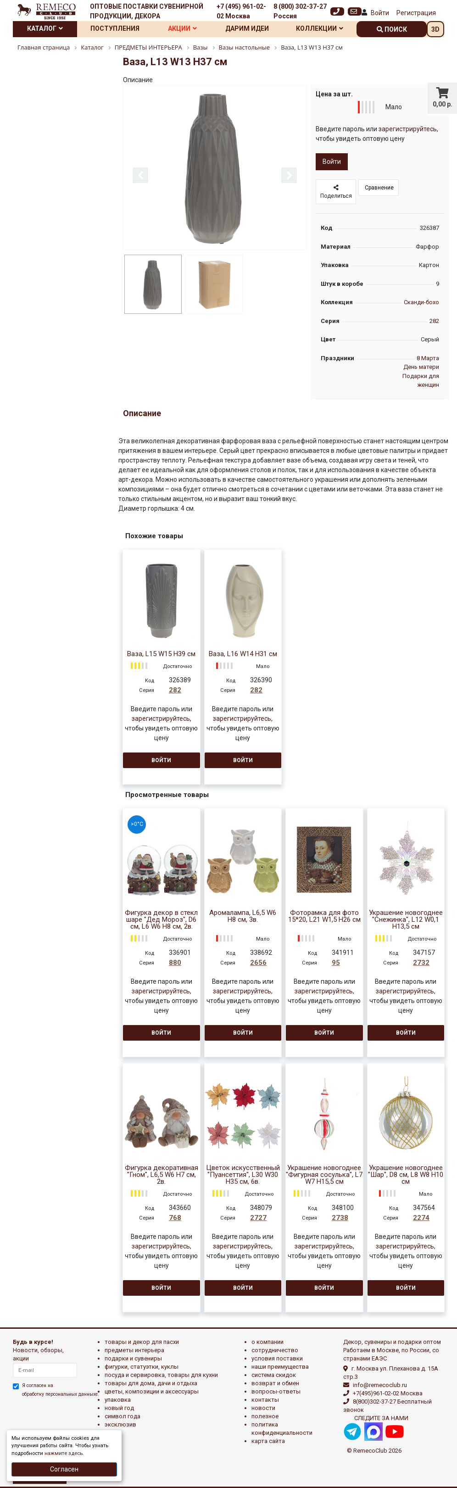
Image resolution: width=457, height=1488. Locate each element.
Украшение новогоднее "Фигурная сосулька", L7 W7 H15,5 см (324, 1175)
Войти (380, 13)
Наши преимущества (280, 1366)
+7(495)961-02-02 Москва (388, 1393)
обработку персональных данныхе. (60, 1394)
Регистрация (416, 13)
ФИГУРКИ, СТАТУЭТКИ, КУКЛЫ (141, 1366)
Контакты (265, 1399)
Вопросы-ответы (276, 1391)
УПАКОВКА (118, 1399)
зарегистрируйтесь (408, 129)
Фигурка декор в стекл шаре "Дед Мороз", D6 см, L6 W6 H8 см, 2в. (161, 919)
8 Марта (428, 358)
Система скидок (273, 1374)
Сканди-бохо (421, 302)
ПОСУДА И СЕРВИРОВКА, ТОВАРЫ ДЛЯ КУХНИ (161, 1374)
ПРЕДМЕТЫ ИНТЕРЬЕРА (134, 1350)
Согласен (64, 1469)
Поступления (114, 28)
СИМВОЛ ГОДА (122, 1416)
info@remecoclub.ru (380, 1385)
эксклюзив (120, 1424)
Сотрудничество (274, 1350)
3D (435, 29)
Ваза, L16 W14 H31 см (243, 654)
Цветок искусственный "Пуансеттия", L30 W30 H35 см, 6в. (243, 1175)
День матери (421, 366)
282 (434, 321)
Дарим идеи (247, 28)
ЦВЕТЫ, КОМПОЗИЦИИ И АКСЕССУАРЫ (152, 1391)
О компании (267, 1341)
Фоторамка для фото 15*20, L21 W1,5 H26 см (324, 916)
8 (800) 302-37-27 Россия (300, 11)
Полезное (265, 1416)
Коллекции (319, 28)
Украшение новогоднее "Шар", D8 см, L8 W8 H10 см (405, 1175)
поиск (392, 29)
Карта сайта (268, 1441)
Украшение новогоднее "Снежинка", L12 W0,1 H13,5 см (406, 919)
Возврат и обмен (275, 1383)
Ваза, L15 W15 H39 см (161, 654)
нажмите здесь (64, 1453)
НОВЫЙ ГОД (119, 1407)
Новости (263, 1407)
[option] (214, 168)
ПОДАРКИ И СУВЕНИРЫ (133, 1358)
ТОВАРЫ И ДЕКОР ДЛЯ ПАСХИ (142, 1341)
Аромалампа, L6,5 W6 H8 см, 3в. (242, 916)
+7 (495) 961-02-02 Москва (241, 11)
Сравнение (378, 187)
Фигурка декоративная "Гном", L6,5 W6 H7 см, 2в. (161, 1175)
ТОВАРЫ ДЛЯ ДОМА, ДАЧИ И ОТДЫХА (151, 1383)
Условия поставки (277, 1358)
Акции (182, 28)
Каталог (45, 28)
